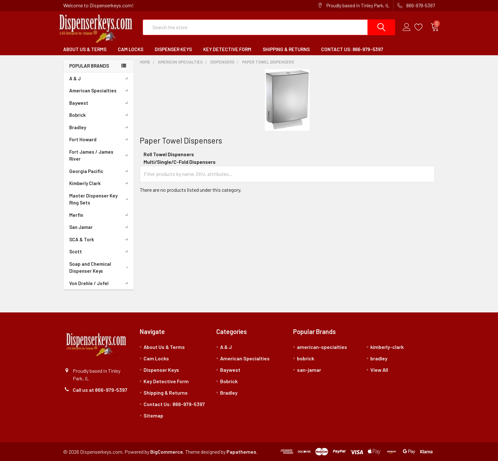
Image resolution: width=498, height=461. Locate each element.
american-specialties (322, 347)
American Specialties (99, 90)
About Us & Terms (84, 49)
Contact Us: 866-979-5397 (352, 49)
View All (379, 370)
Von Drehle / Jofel (99, 283)
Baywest (99, 103)
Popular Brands (89, 66)
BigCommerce (166, 452)
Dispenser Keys (173, 49)
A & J (99, 78)
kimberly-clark (387, 347)
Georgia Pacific (99, 171)
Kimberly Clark (99, 183)
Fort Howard (99, 139)
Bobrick (99, 115)
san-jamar (309, 370)
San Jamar (99, 227)
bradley (378, 358)
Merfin (99, 215)
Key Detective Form (227, 49)
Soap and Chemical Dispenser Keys (100, 267)
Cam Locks (130, 49)
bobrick (305, 358)
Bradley (99, 127)
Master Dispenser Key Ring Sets (100, 199)
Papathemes (241, 452)
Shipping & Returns (286, 49)
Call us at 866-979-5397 (100, 390)
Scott (99, 251)
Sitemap (153, 415)
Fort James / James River (100, 155)
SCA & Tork (99, 239)
